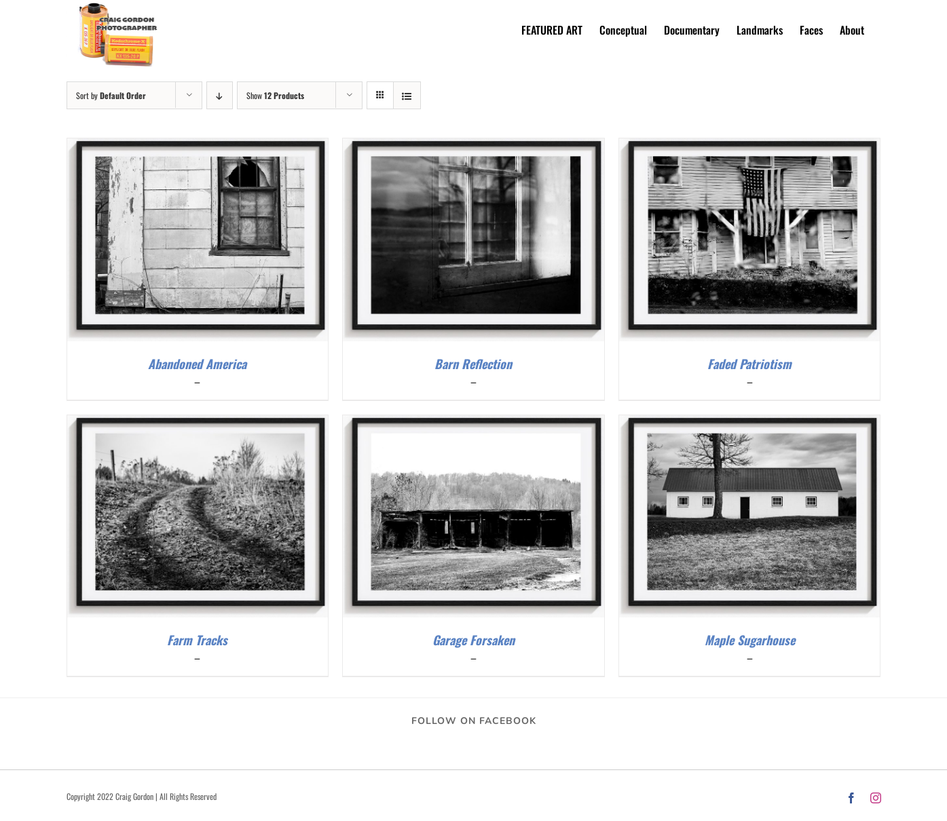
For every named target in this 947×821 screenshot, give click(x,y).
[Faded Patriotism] (749, 146)
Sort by (111, 95)
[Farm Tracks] (198, 423)
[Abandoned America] (198, 146)
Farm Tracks (197, 640)
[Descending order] (219, 95)
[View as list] (407, 95)
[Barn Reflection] (473, 146)
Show (275, 95)
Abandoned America (197, 364)
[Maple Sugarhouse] (749, 423)
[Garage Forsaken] (473, 423)
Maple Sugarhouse (750, 640)
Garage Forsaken (473, 640)
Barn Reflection (473, 364)
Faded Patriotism (749, 364)
